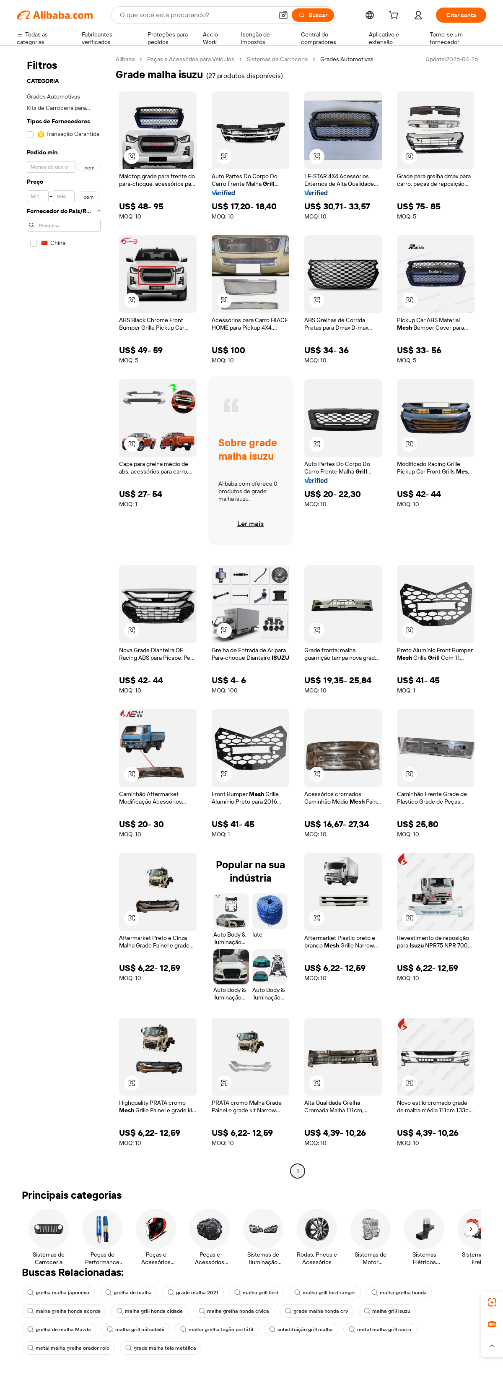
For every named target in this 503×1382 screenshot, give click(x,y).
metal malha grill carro (380, 1329)
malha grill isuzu (387, 1311)
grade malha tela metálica (160, 1348)
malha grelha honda (399, 1292)
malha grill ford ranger (324, 1292)
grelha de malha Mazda (59, 1329)
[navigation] (64, 616)
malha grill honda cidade (150, 1311)
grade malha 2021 (193, 1292)
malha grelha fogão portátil (216, 1329)
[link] (492, 1302)
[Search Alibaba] (196, 15)
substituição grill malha (301, 1329)
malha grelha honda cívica (234, 1311)
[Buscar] (313, 15)
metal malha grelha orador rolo (68, 1348)
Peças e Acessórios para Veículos (190, 59)
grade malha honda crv (316, 1311)
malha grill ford (256, 1292)
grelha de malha (128, 1292)
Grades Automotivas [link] (346, 59)
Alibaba (125, 59)
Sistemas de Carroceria (277, 59)
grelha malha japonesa (58, 1292)
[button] (283, 15)
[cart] (395, 16)
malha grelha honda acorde (64, 1311)
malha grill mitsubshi (135, 1329)
